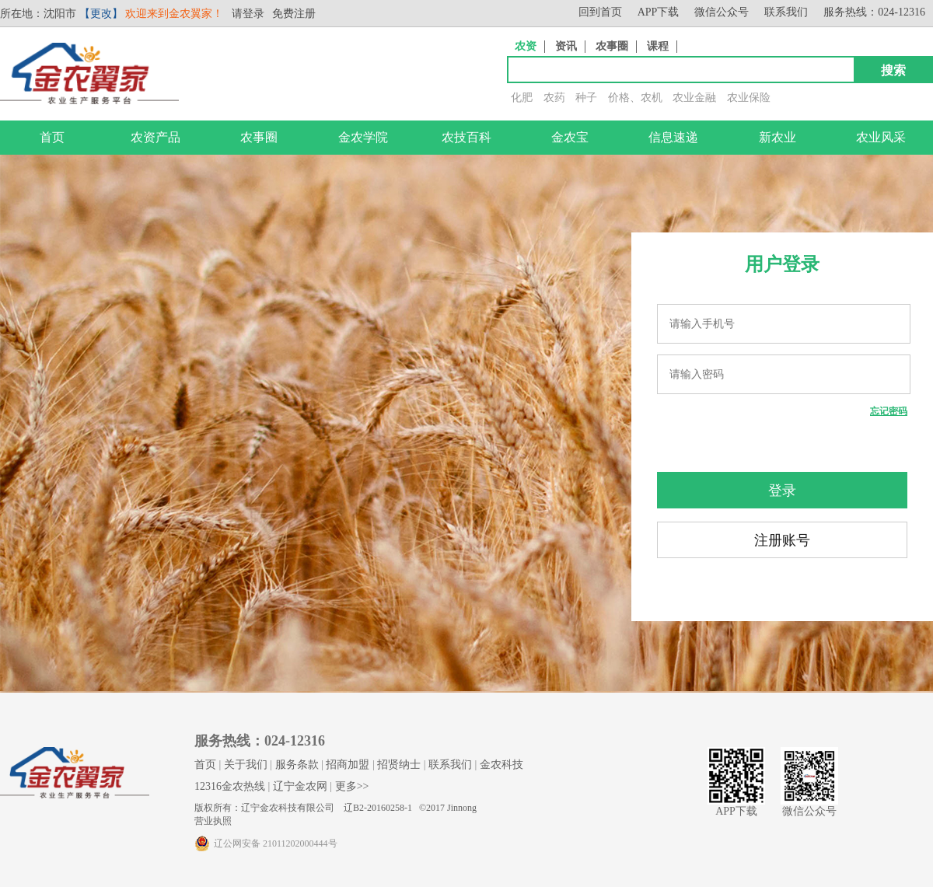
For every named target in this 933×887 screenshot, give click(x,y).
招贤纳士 (399, 764)
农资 (525, 46)
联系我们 (786, 12)
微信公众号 (721, 12)
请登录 (248, 13)
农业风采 (881, 137)
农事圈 (612, 46)
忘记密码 (888, 411)
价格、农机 (635, 97)
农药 (554, 97)
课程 (658, 46)
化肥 (522, 97)
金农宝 (570, 137)
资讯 (566, 46)
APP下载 (659, 12)
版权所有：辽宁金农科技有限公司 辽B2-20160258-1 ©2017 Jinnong (335, 807)
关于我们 (245, 764)
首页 (52, 137)
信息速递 (673, 137)
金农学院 (363, 137)
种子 (586, 97)
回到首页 (600, 12)
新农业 (777, 137)
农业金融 (694, 97)
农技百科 (466, 137)
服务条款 (297, 764)
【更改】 (101, 13)
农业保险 (749, 97)
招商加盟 (347, 764)
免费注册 (294, 13)
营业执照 (213, 820)
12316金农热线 (229, 786)
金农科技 (501, 764)
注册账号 (782, 540)
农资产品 (155, 137)
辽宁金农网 (300, 786)
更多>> (352, 786)
